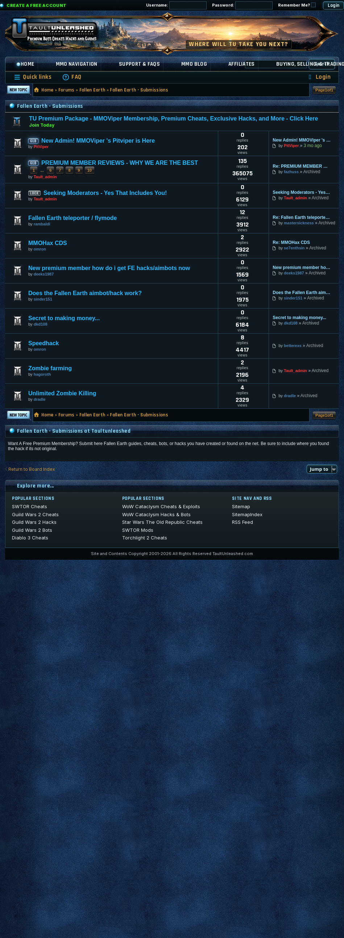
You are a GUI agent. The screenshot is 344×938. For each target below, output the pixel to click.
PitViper (41, 146)
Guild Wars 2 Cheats (35, 514)
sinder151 (43, 299)
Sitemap (241, 506)
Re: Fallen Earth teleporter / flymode (302, 217)
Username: (176, 5)
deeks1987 (44, 274)
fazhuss (291, 172)
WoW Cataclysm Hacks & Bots (156, 514)
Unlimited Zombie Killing (62, 393)
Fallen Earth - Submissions (139, 90)
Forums (66, 90)
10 (89, 170)
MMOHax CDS (47, 243)
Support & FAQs (139, 64)
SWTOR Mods (137, 530)
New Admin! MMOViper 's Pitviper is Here (98, 141)
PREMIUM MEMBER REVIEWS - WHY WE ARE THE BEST (119, 163)
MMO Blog (194, 64)
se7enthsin (294, 248)
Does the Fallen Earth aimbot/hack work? (85, 293)
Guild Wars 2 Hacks (34, 522)
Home (25, 64)
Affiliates (241, 64)
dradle (40, 399)
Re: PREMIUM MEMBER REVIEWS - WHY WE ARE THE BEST (302, 166)
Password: (242, 5)
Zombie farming (50, 368)
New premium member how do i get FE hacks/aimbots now (109, 268)
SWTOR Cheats (29, 506)
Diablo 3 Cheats (30, 538)
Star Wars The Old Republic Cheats (162, 522)
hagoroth (42, 374)
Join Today (41, 125)
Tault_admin (45, 177)
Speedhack (43, 343)
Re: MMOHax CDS (291, 242)
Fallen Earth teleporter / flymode (72, 218)
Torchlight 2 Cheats (144, 538)
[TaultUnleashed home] (59, 31)
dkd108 (40, 324)
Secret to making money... (64, 318)
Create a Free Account (37, 5)
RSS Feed (242, 522)
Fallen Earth (92, 90)
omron (40, 249)
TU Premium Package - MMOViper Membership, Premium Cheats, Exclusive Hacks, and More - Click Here (173, 118)
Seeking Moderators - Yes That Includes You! (105, 193)
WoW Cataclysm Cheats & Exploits (161, 506)
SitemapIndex (247, 514)
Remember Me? (297, 5)
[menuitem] (72, 77)
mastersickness (299, 223)
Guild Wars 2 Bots (32, 530)
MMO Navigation (77, 64)
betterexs (293, 345)
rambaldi (42, 224)
